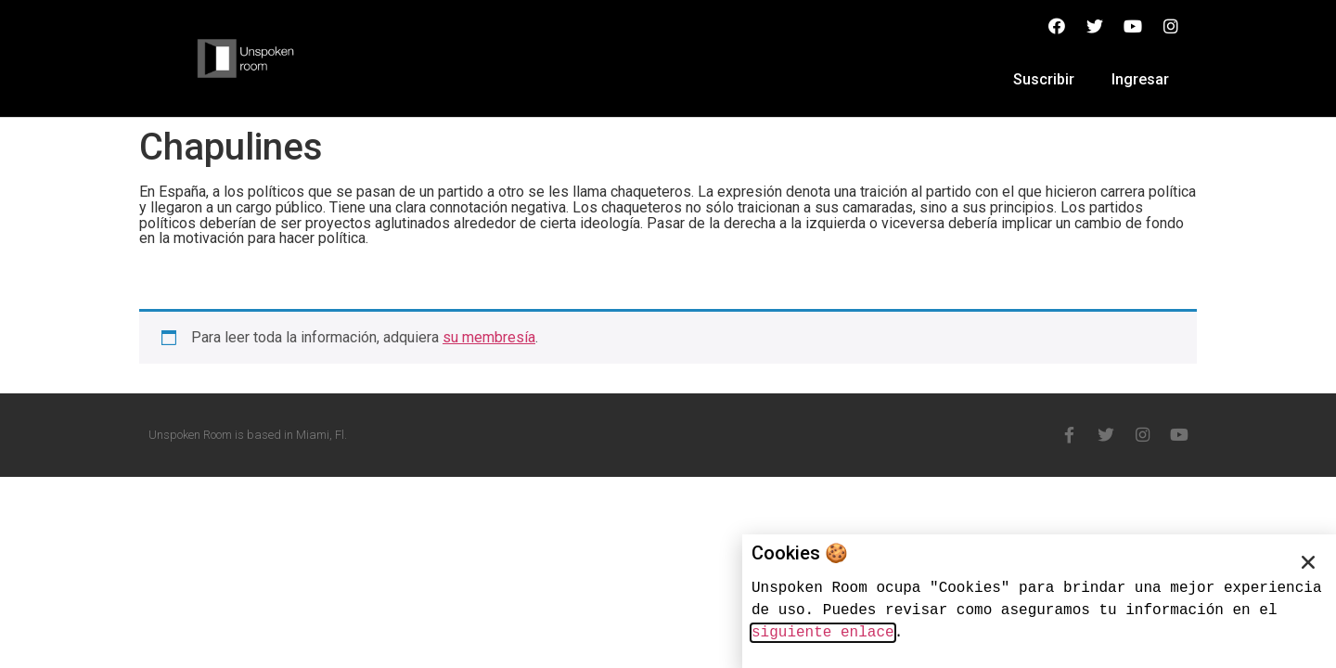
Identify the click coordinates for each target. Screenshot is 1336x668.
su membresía (489, 337)
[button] (1308, 562)
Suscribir (1043, 79)
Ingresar (1140, 79)
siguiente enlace (823, 633)
